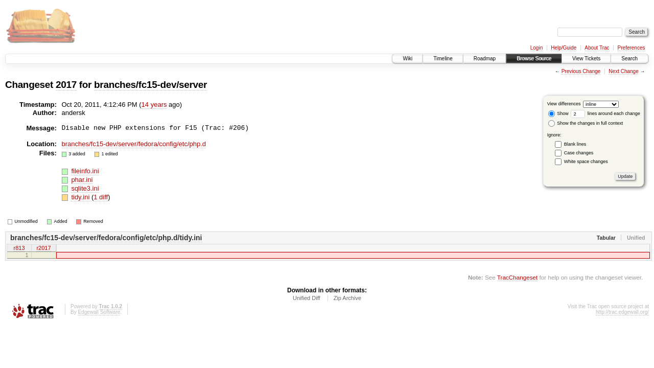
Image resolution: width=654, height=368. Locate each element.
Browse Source (534, 58)
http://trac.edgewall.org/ (622, 313)
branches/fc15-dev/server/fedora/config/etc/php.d (134, 144)
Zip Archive (347, 299)
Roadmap (485, 58)
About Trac (597, 48)
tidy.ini (81, 197)
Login (536, 48)
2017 (66, 84)
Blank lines (575, 144)
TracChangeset (517, 278)
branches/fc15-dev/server (150, 84)
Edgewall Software (99, 313)
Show (558, 113)
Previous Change (581, 71)
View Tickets (586, 58)
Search (629, 58)
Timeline (442, 58)
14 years (154, 104)
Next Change (623, 71)
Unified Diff (306, 299)
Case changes (579, 152)
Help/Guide (563, 48)
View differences (564, 103)
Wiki (407, 58)
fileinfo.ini (85, 171)
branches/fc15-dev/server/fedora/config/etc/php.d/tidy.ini (106, 238)
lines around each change (605, 113)
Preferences (631, 48)
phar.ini (81, 179)
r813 (19, 248)
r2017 (43, 248)
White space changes (586, 161)
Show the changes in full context (585, 123)
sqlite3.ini (85, 188)
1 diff (101, 197)
